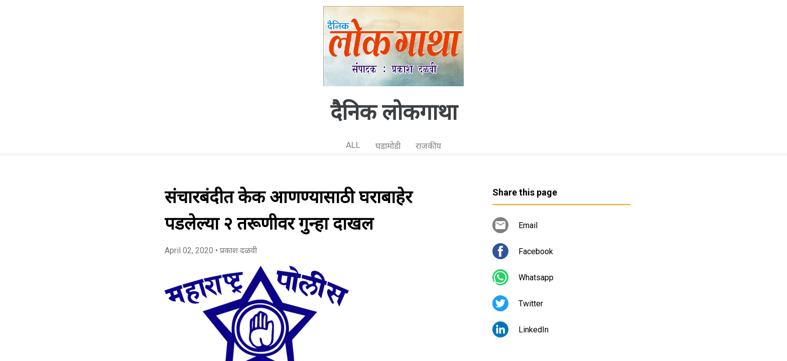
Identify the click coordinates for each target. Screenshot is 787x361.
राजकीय (428, 146)
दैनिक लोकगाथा (393, 112)
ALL (353, 145)
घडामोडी (388, 146)
